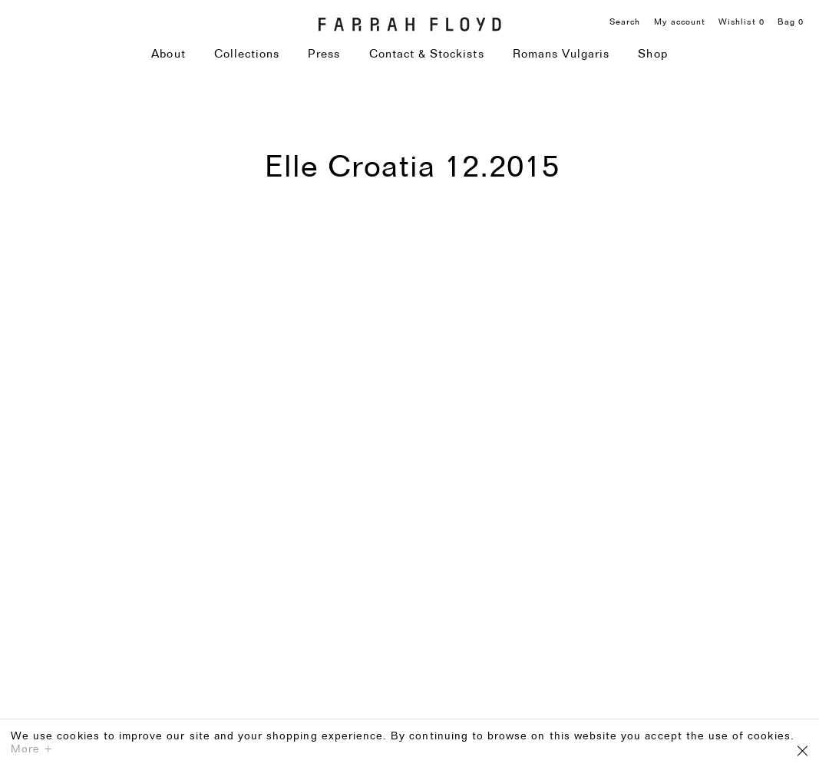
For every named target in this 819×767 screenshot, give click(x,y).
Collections (247, 55)
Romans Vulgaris (561, 55)
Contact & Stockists (426, 55)
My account (680, 22)
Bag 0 (791, 22)
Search (624, 22)
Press (324, 55)
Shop (652, 55)
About (168, 55)
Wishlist (741, 22)
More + (32, 749)
